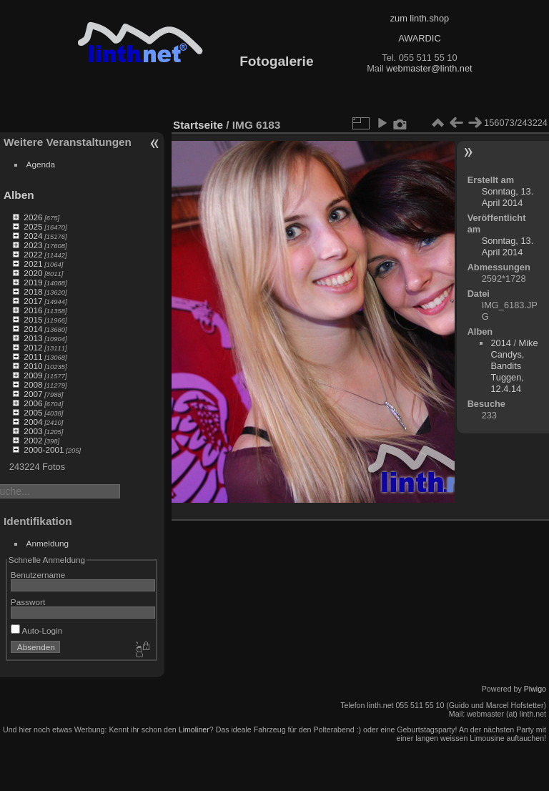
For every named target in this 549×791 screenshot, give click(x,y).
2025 (33, 226)
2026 (33, 217)
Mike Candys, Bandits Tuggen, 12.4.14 (514, 366)
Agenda (41, 164)
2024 (33, 235)
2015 (33, 319)
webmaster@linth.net (429, 68)
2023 (33, 245)
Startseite (198, 125)
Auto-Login (37, 630)
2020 (33, 272)
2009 (33, 375)
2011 (33, 356)
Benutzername (38, 574)
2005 (33, 412)
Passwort (28, 601)
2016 (33, 310)
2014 (33, 328)
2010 (33, 365)
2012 (33, 347)
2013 (33, 338)
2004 (33, 421)
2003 (33, 431)
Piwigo (535, 688)
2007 (33, 393)
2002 (33, 440)
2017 (33, 300)
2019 (33, 282)
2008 (33, 384)
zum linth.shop (420, 18)
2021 (33, 263)
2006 (33, 403)
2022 (33, 254)
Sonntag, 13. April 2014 (508, 197)
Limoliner (194, 729)
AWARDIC (419, 38)
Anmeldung (47, 543)
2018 (33, 291)
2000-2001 (44, 449)
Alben (19, 195)
